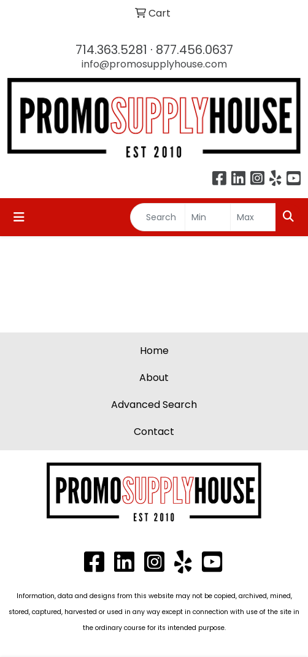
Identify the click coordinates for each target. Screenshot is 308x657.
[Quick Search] (157, 217)
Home (154, 351)
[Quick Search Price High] (253, 217)
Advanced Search (154, 405)
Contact (154, 432)
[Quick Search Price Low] (208, 217)
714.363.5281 (111, 49)
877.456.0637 (194, 49)
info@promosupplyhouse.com (154, 64)
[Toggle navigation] (19, 217)
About (154, 378)
